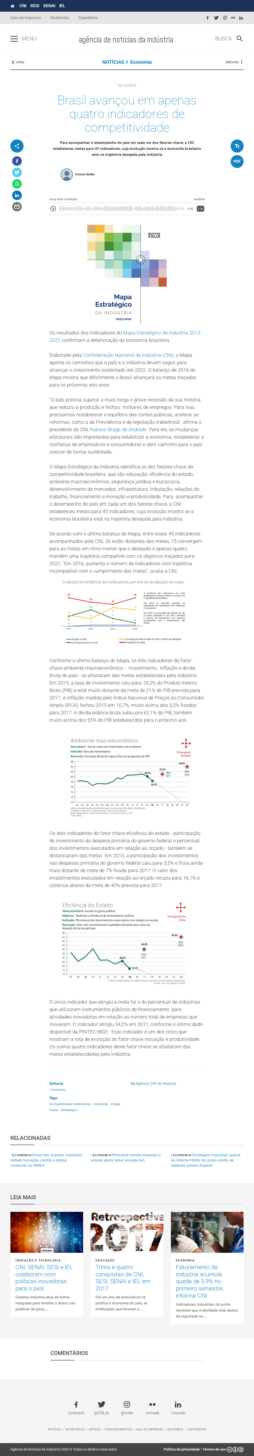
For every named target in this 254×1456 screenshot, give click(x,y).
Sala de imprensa (149, 1429)
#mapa (115, 1104)
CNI (22, 6)
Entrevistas (74, 1429)
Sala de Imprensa (25, 17)
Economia (141, 62)
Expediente (88, 17)
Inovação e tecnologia (38, 1260)
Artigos (94, 1429)
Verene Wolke (85, 174)
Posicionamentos (118, 1429)
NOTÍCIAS (113, 62)
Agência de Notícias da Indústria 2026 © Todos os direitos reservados (63, 1449)
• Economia (57, 1090)
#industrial (101, 1104)
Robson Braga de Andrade (118, 429)
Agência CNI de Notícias (156, 1083)
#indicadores (82, 1104)
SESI (34, 6)
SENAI (49, 6)
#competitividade (61, 1104)
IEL (62, 6)
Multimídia (59, 17)
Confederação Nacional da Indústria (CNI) (128, 355)
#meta (53, 1110)
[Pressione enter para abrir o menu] (14, 39)
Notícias (54, 1429)
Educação (105, 1260)
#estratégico (69, 1110)
